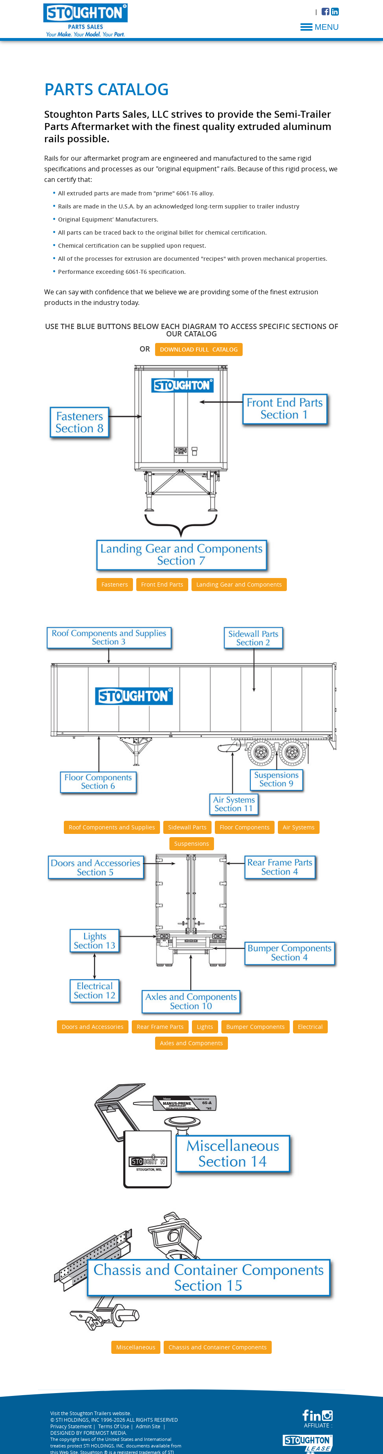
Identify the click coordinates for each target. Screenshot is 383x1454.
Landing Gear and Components (239, 584)
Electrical (310, 1027)
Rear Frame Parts (160, 1027)
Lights (205, 1027)
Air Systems (299, 827)
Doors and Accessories (93, 1027)
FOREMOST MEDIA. (105, 1432)
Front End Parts (162, 584)
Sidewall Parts (187, 827)
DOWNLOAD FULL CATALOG (199, 349)
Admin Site (148, 1426)
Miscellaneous (135, 1347)
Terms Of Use (113, 1426)
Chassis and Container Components (218, 1347)
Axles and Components (191, 1043)
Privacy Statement (71, 1426)
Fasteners (114, 584)
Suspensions (191, 843)
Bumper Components (255, 1027)
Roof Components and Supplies (112, 827)
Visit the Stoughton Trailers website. (90, 1413)
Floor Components (245, 827)
